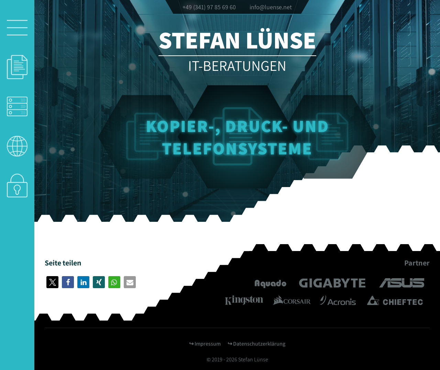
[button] (52, 282)
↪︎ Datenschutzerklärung (256, 343)
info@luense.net (271, 7)
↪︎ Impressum (205, 343)
